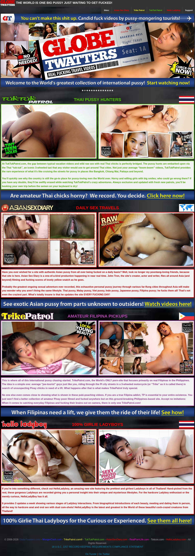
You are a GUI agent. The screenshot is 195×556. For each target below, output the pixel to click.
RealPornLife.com (139, 539)
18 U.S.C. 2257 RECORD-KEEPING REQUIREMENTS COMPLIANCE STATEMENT (97, 547)
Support (189, 10)
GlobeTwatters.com (29, 539)
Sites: (106, 10)
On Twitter (104, 554)
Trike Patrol (139, 10)
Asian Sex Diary (121, 10)
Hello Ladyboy (173, 10)
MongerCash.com (52, 539)
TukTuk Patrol (155, 10)
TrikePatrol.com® (73, 539)
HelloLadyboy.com (176, 539)
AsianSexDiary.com (116, 539)
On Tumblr (91, 554)
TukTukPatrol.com (94, 539)
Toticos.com (157, 539)
